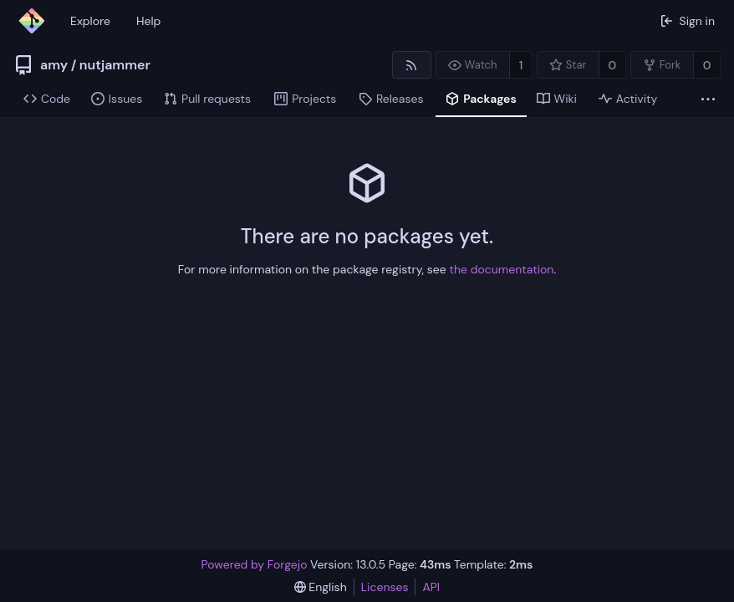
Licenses (385, 586)
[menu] (320, 586)
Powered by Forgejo (254, 564)
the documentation (502, 269)
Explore (90, 20)
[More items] (708, 99)
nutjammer (114, 65)
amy (54, 65)
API (431, 586)
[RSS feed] (411, 65)
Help (148, 20)
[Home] (31, 21)
